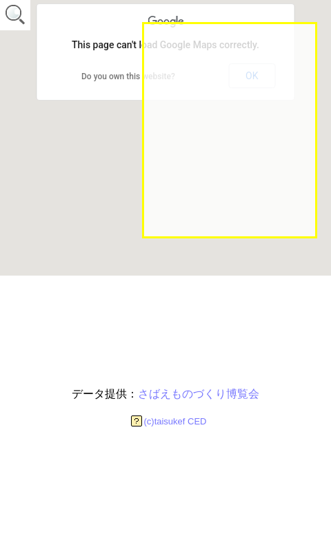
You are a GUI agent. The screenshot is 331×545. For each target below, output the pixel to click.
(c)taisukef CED (174, 421)
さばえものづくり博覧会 (198, 394)
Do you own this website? (128, 76)
